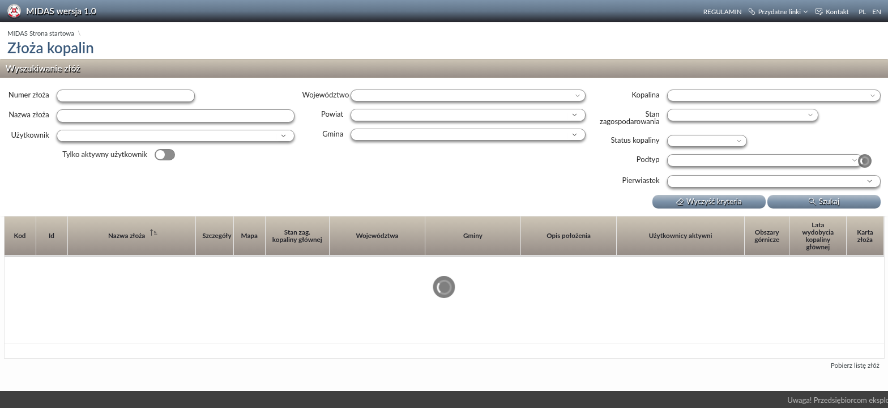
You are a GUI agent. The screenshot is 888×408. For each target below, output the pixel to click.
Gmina (332, 133)
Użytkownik (30, 134)
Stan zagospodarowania (630, 117)
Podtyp (648, 159)
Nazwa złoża (28, 114)
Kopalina (645, 94)
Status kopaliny (635, 139)
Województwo (325, 94)
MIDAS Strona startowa (40, 33)
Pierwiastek (641, 180)
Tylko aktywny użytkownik (104, 154)
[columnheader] (20, 236)
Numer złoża (28, 94)
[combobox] (169, 136)
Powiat (332, 113)
